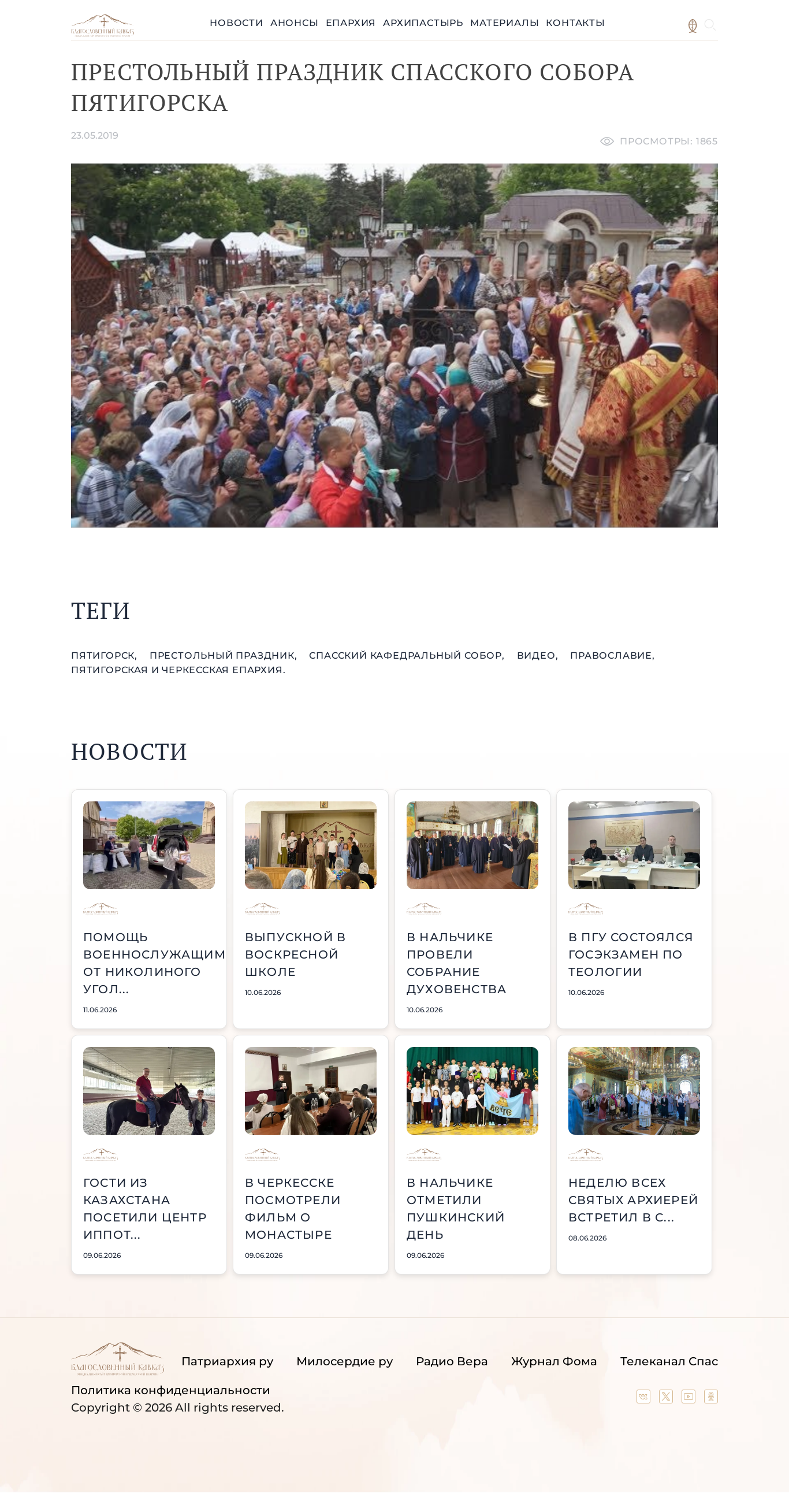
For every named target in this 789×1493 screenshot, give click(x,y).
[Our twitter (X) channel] (667, 1399)
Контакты (575, 22)
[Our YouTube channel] (690, 1399)
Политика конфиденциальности (170, 1390)
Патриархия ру (227, 1361)
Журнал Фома (554, 1361)
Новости (236, 22)
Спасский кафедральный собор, (408, 655)
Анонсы (294, 22)
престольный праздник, (225, 655)
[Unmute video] (394, 346)
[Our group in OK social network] (711, 1399)
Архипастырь (423, 22)
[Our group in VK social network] (645, 1399)
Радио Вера (452, 1361)
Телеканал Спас (669, 1361)
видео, (539, 655)
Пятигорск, (105, 655)
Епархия (351, 22)
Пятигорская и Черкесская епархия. (178, 669)
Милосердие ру (344, 1361)
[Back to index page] (102, 33)
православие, (612, 655)
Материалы (504, 22)
